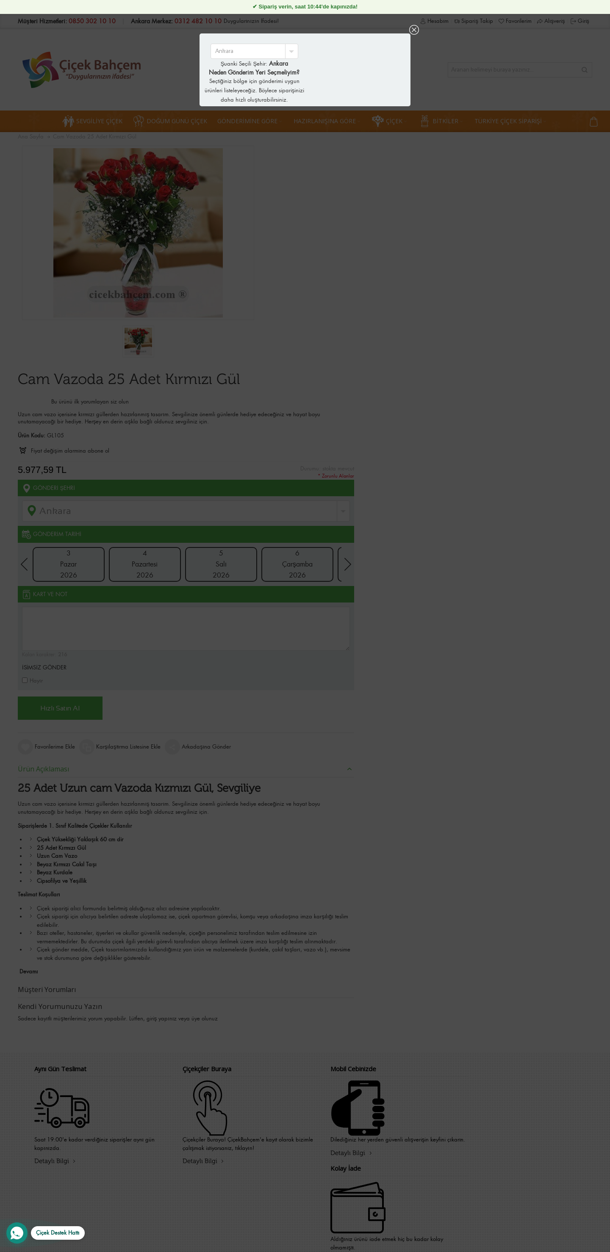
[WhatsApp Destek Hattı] (45, 1233)
